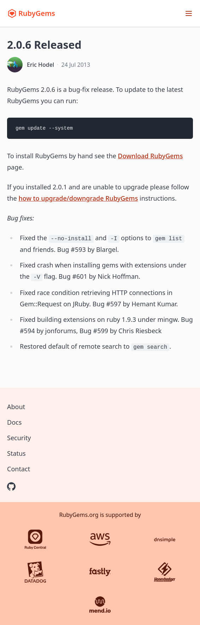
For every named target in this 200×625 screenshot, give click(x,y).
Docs (14, 422)
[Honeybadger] (165, 572)
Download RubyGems (150, 156)
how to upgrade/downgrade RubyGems (78, 198)
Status (16, 453)
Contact (18, 469)
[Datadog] (35, 572)
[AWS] (100, 539)
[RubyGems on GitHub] (11, 486)
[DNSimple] (165, 539)
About (16, 406)
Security (19, 438)
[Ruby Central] (35, 539)
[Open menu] (188, 13)
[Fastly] (100, 572)
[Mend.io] (100, 604)
